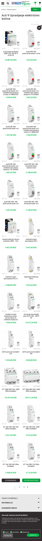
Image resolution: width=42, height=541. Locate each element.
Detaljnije (5, 527)
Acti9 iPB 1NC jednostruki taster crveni (31, 52)
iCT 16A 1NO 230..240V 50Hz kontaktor (31, 428)
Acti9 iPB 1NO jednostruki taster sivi (11, 127)
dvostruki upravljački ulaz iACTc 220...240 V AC (31, 316)
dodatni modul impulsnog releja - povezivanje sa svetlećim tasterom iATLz (11, 316)
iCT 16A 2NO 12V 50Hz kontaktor (31, 465)
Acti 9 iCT (24, 311)
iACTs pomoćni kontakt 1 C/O (11, 353)
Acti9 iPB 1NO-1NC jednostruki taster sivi (11, 202)
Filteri (36, 9)
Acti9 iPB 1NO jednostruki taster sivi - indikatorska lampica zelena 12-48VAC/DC (31, 129)
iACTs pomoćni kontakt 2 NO (31, 353)
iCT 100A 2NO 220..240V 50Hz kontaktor (10, 390)
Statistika (15, 532)
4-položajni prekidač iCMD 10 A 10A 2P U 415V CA (10, 53)
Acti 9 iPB (24, 48)
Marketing (26, 532)
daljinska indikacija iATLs (31, 278)
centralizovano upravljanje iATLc (31, 240)
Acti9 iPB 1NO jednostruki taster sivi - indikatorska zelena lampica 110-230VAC (10, 166)
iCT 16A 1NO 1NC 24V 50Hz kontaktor (10, 428)
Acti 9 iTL (24, 236)
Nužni (7, 532)
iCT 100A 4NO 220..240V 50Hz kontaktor (31, 390)
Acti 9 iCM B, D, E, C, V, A (4, 48)
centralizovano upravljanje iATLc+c (11, 278)
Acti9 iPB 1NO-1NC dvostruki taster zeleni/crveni (31, 166)
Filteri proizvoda (31, 480)
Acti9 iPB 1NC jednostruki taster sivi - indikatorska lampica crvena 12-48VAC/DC (10, 91)
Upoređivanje (10, 480)
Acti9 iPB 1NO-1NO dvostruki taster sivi (31, 202)
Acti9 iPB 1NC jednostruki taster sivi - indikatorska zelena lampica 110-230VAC (31, 91)
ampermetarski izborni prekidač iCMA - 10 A (10, 240)
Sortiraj (3, 9)
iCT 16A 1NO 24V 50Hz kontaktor (11, 465)
